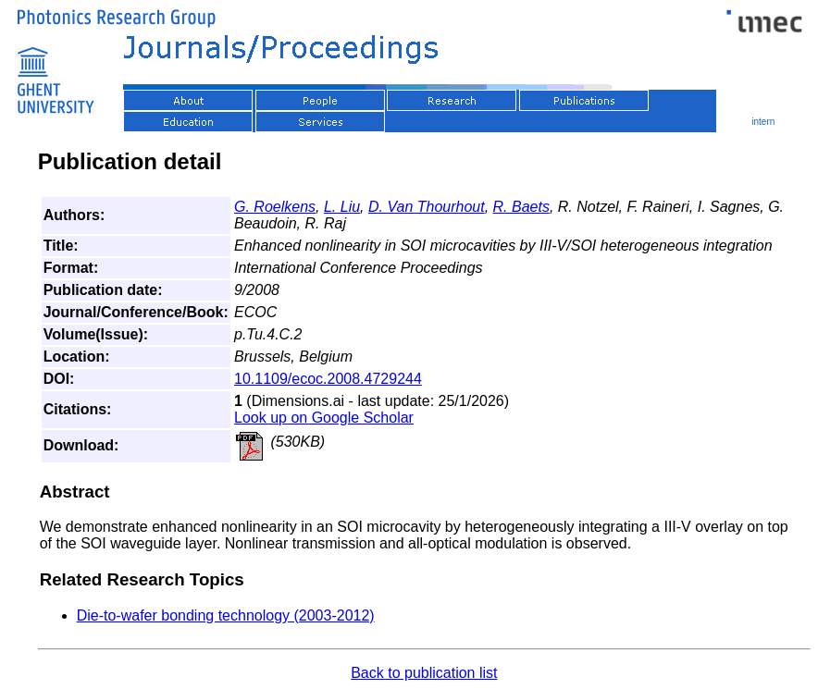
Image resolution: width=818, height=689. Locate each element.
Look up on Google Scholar (324, 417)
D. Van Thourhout (426, 207)
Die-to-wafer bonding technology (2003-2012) (226, 615)
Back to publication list (424, 673)
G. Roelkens (275, 207)
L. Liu (342, 207)
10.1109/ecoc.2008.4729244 (328, 379)
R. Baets (521, 207)
